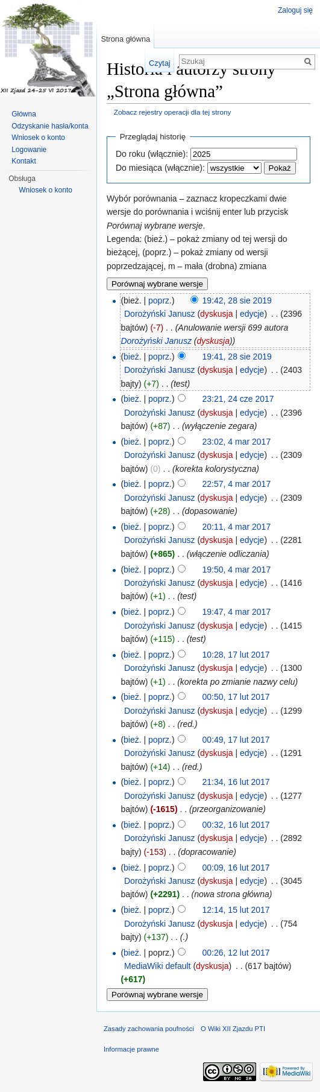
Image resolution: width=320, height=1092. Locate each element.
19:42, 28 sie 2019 (237, 300)
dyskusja (216, 314)
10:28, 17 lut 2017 (236, 654)
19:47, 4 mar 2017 (236, 612)
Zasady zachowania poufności (149, 1028)
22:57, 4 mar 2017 (236, 484)
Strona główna (125, 38)
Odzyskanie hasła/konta (49, 126)
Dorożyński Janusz (159, 314)
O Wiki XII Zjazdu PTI (233, 1028)
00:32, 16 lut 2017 (236, 825)
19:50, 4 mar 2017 (236, 569)
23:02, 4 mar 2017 (236, 441)
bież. (133, 356)
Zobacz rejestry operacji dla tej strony (172, 112)
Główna (23, 114)
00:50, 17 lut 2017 (236, 697)
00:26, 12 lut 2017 (236, 952)
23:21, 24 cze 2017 (238, 399)
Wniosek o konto (38, 137)
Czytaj (160, 63)
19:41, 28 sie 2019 (237, 356)
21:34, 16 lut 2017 (236, 782)
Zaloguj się (295, 10)
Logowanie (28, 149)
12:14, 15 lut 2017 (236, 910)
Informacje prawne (131, 1049)
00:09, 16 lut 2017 (236, 867)
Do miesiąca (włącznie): (160, 168)
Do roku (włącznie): (152, 154)
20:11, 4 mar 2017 (236, 527)
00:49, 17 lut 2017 (236, 739)
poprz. (160, 300)
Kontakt (23, 161)
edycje (252, 314)
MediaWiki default (157, 966)
